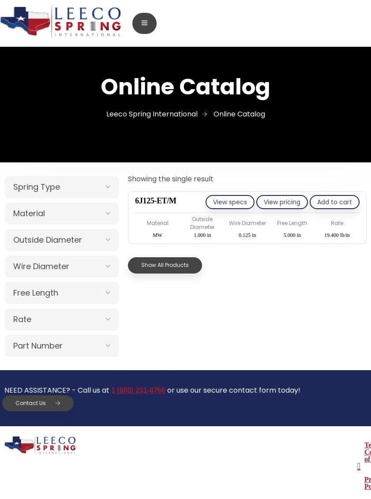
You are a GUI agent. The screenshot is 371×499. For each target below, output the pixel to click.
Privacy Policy (228, 465)
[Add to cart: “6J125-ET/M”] (335, 202)
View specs (230, 202)
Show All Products (165, 265)
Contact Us (37, 403)
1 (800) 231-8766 (138, 390)
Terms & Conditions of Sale (248, 445)
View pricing (282, 202)
